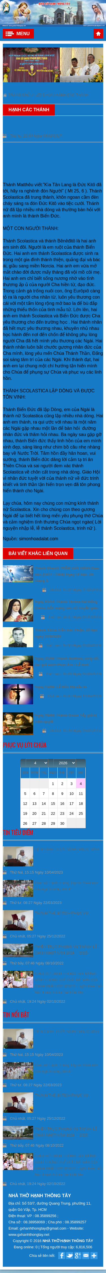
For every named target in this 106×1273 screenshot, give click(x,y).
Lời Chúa (44, 95)
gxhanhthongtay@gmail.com (44, 1228)
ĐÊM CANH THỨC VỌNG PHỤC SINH (67, 849)
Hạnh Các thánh (72, 95)
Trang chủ (98, 34)
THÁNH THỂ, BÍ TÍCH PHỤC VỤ (61, 913)
